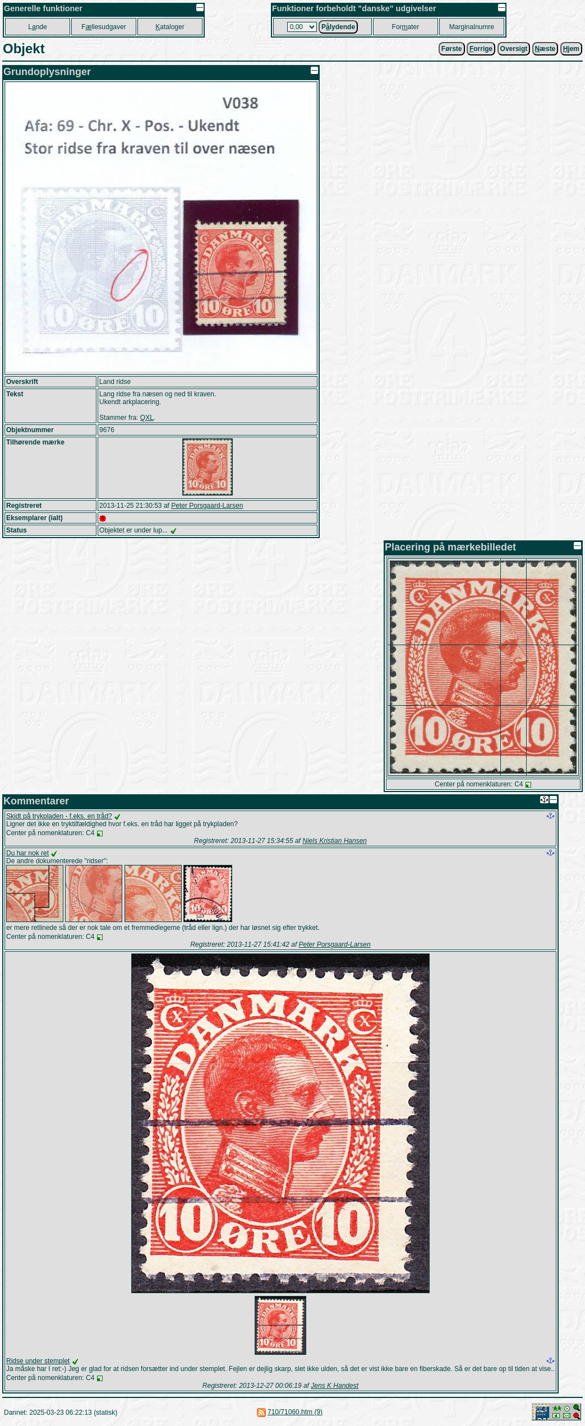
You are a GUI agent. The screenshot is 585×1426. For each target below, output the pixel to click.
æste (545, 49)
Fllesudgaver (103, 27)
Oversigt (514, 49)
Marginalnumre (471, 27)
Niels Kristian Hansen (334, 841)
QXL (147, 418)
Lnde (37, 27)
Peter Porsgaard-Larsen (207, 506)
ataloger (169, 27)
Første (451, 49)
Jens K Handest (334, 1386)
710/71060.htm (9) (295, 1412)
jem (571, 49)
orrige (480, 49)
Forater (406, 27)
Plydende (338, 27)
